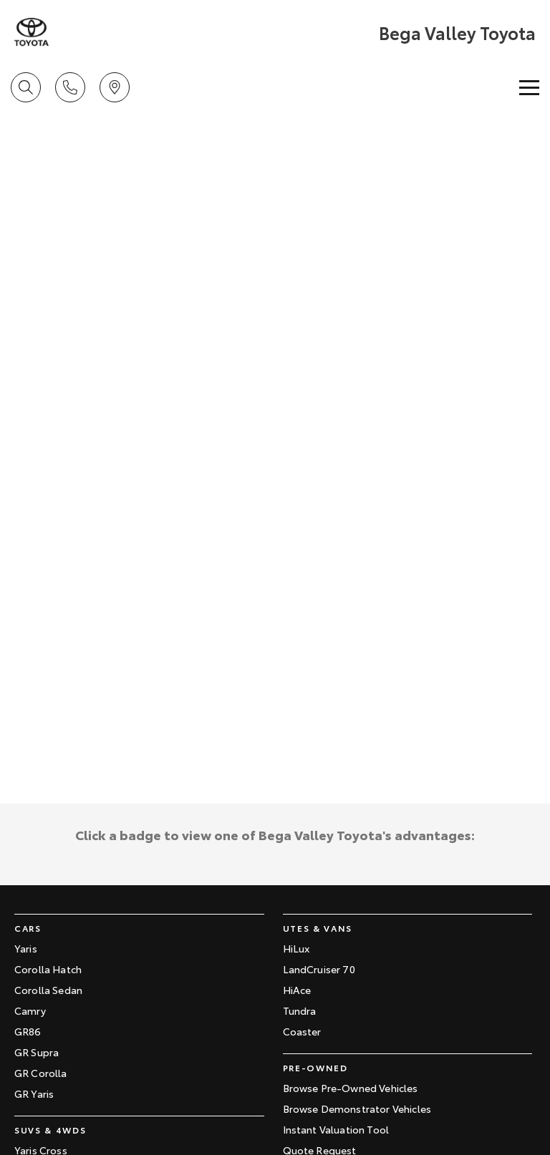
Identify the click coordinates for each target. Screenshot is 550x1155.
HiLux (296, 948)
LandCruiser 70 (319, 969)
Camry (30, 1010)
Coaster (302, 1031)
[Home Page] (31, 32)
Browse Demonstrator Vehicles (357, 1108)
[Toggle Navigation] (529, 87)
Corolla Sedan (48, 990)
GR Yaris (34, 1093)
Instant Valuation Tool (336, 1129)
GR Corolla (40, 1073)
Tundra (300, 1010)
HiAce (297, 990)
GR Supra (36, 1052)
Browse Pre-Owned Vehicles (350, 1088)
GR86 (28, 1031)
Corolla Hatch (48, 969)
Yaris (25, 948)
